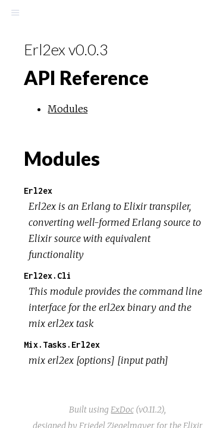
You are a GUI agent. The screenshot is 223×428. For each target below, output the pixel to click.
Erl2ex (38, 190)
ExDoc (122, 409)
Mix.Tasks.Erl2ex (62, 344)
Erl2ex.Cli (47, 275)
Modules (68, 109)
